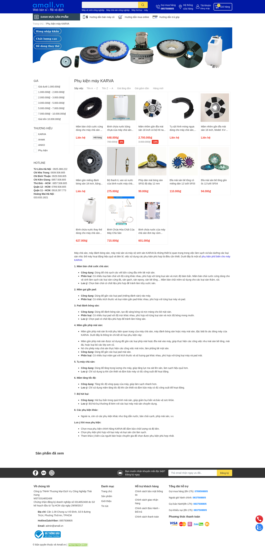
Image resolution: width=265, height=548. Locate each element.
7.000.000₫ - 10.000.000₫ (52, 113)
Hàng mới (158, 88)
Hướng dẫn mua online (137, 17)
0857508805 (167, 8)
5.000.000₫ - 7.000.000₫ (51, 108)
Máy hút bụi (136, 10)
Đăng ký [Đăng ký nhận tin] (224, 473)
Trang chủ (106, 491)
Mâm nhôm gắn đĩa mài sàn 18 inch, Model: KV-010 (213, 130)
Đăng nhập (205, 8)
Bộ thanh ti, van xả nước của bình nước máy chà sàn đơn (120, 183)
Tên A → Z (92, 88)
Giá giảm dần (142, 88)
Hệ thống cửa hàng (188, 7)
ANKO (41, 144)
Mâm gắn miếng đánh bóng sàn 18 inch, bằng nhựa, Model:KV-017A (88, 183)
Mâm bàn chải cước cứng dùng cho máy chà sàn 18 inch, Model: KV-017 (89, 130)
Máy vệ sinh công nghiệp (93, 10)
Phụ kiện (43, 150)
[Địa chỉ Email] (200, 473)
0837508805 (199, 497)
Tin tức (105, 506)
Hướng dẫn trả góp (169, 17)
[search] (143, 5)
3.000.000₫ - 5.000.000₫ (51, 102)
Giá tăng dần (124, 88)
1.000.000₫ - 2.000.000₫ (51, 92)
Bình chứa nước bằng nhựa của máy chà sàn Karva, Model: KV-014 (119, 130)
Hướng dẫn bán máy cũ (102, 17)
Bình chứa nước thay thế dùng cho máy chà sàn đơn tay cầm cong (89, 233)
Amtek (41, 139)
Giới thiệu (106, 501)
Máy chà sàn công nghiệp (117, 10)
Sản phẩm (106, 496)
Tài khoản (205, 5)
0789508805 (201, 491)
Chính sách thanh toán (147, 516)
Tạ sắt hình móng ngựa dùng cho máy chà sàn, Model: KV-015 (182, 130)
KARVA (42, 134)
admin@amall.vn (54, 525)
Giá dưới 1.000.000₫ (49, 86)
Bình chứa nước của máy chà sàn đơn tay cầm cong (151, 233)
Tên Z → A (107, 88)
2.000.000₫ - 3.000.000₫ (51, 97)
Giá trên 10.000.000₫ (49, 119)
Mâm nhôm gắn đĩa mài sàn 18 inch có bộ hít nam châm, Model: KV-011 (152, 130)
